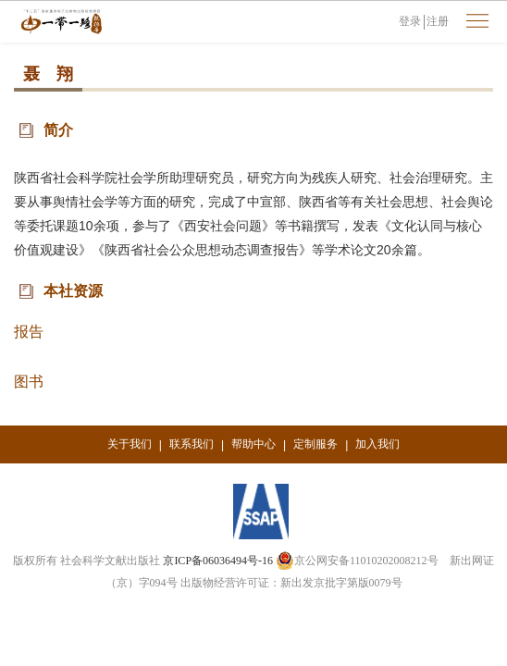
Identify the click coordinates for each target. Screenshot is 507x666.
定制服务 (315, 444)
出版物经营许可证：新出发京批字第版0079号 (291, 582)
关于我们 (129, 444)
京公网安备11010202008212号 (357, 560)
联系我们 (191, 444)
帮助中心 (253, 444)
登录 (410, 21)
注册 (438, 21)
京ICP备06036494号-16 (218, 560)
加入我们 (377, 444)
